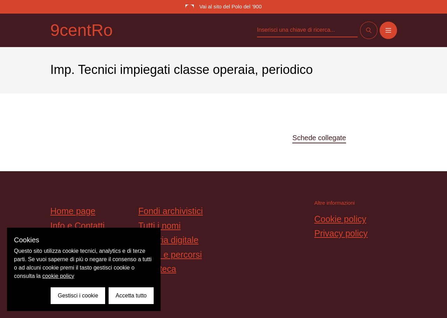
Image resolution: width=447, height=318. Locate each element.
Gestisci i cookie (78, 295)
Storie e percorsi (170, 254)
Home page (72, 211)
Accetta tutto (131, 295)
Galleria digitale (168, 240)
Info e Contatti (77, 225)
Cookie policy (340, 219)
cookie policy (58, 276)
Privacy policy (341, 233)
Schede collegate (319, 138)
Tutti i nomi (159, 225)
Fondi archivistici (170, 211)
